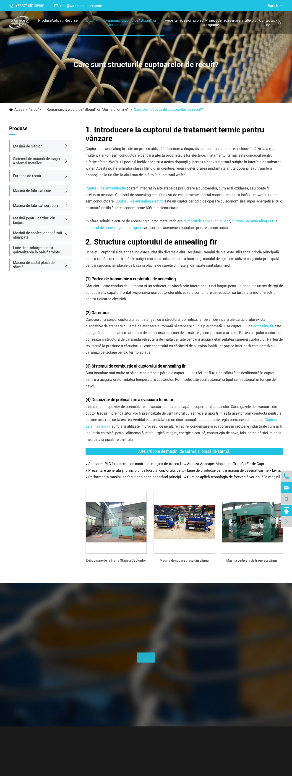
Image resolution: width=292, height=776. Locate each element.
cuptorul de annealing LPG (253, 221)
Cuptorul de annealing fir (105, 188)
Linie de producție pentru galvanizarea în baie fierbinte (36, 250)
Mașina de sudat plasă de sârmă (34, 264)
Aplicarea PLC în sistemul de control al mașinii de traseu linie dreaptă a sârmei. (136, 464)
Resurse (71, 20)
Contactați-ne (268, 22)
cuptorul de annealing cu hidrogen (113, 228)
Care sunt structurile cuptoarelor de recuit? (168, 109)
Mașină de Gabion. (28, 146)
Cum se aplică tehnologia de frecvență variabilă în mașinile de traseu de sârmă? (235, 477)
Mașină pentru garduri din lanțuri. (34, 220)
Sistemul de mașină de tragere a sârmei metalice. (37, 161)
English (272, 6)
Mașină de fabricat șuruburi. (36, 205)
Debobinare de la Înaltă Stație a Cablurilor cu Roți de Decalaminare (116, 561)
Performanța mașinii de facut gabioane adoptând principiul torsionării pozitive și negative (136, 477)
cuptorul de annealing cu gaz (206, 221)
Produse (45, 20)
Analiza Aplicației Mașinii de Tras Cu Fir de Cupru (226, 464)
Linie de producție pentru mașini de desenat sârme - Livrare (235, 470)
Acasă (19, 109)
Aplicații (58, 20)
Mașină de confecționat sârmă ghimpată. (37, 235)
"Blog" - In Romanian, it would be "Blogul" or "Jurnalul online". (120, 22)
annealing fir (263, 326)
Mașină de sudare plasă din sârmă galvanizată (184, 561)
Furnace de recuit (27, 176)
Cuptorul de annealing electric (139, 201)
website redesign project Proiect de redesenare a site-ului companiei (211, 22)
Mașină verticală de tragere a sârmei (252, 560)
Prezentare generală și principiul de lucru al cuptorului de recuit (136, 470)
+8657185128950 (26, 6)
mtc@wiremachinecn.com (78, 6)
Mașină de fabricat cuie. (32, 191)
